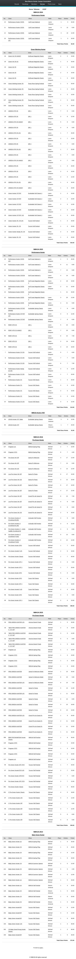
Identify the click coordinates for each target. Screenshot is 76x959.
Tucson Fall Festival (34, 220)
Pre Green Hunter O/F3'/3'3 (16, 776)
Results (17, 4)
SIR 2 (29, 138)
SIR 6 (29, 166)
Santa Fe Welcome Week (36, 671)
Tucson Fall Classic (33, 380)
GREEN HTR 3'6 (13, 111)
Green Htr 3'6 (12, 67)
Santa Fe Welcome (33, 457)
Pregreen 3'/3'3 (12, 452)
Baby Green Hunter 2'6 (15, 847)
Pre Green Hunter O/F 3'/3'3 (16, 765)
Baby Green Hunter (38, 835)
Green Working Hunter (38, 49)
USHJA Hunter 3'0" (13, 425)
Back (60, 4)
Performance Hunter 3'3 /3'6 (16, 352)
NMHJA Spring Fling (34, 446)
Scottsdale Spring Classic (35, 308)
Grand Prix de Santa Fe (35, 496)
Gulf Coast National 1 (34, 259)
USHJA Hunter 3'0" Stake (15, 419)
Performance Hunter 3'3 (15, 380)
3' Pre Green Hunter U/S (15, 798)
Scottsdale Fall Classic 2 (35, 193)
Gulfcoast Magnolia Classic (36, 56)
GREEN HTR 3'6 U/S (14, 133)
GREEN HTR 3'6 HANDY (15, 122)
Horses (42, 4)
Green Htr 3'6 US (13, 61)
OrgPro (41, 947)
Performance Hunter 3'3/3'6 (16, 22)
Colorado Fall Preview (34, 518)
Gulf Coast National (34, 22)
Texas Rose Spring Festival (36, 83)
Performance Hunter (38, 15)
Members (34, 4)
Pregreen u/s (12, 446)
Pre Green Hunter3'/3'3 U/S (16, 770)
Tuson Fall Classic (33, 578)
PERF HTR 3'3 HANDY (15, 330)
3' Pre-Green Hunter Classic (16, 792)
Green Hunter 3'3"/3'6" (14, 193)
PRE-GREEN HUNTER (15, 671)
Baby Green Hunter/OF (15, 907)
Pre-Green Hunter (38, 440)
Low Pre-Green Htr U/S (15, 479)
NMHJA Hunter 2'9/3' (38, 413)
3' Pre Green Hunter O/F (15, 803)
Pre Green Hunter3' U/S (15, 551)
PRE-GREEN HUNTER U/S (16, 622)
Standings (25, 4)
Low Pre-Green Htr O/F (15, 474)
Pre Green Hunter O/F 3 (15, 562)
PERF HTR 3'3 (12, 325)
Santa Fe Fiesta (32, 474)
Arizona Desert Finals (35, 622)
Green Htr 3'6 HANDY (14, 56)
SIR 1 (29, 111)
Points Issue (51, 4)
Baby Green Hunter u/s (15, 841)
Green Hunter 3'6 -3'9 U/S (15, 220)
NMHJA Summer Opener (35, 863)
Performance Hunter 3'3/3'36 (16, 275)
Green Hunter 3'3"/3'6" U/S (16, 215)
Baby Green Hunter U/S (15, 924)
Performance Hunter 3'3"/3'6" (16, 319)
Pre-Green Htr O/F (13, 457)
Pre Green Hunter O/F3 (15, 545)
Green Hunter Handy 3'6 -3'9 (16, 231)
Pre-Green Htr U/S (13, 468)
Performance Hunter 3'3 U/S (16, 401)
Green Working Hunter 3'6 (15, 83)
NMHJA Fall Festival (34, 737)
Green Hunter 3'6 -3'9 (14, 226)
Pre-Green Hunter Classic (15, 556)
